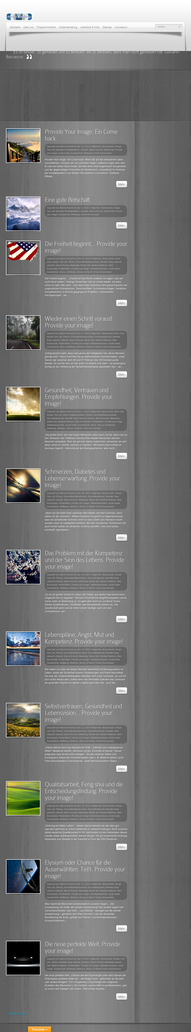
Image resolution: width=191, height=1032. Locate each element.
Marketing (74, 265)
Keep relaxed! (115, 262)
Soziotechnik (76, 153)
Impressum (121, 27)
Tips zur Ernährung (106, 425)
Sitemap (107, 27)
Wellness (81, 347)
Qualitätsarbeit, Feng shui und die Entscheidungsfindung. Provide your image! (84, 791)
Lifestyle (84, 150)
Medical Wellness (100, 265)
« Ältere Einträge (17, 1013)
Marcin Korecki (66, 146)
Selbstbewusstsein (98, 269)
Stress (63, 272)
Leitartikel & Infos (89, 27)
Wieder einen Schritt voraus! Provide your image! (78, 322)
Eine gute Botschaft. (68, 199)
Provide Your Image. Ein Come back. (81, 135)
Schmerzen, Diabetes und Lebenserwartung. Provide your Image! (82, 478)
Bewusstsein (108, 146)
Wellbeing (88, 153)
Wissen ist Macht (84, 272)
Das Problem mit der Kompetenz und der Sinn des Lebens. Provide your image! (84, 560)
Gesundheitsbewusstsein (87, 262)
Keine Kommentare (103, 153)
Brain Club (119, 333)
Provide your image (80, 269)
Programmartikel (46, 27)
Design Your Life (60, 262)
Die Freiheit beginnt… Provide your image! (86, 247)
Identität (60, 150)
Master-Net (109, 150)
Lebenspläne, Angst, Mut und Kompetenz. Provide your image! (84, 638)
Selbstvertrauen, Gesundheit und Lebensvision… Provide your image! (83, 713)
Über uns (28, 27)
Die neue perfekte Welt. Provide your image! (82, 947)
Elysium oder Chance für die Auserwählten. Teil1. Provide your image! (85, 869)
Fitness (71, 262)
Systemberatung (68, 27)
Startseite (15, 27)
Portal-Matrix (64, 269)
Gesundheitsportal (103, 337)
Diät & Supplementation (74, 415)
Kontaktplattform (72, 150)
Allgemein (96, 146)
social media (64, 153)
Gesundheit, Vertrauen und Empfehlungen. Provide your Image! (78, 397)
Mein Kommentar (83, 422)
